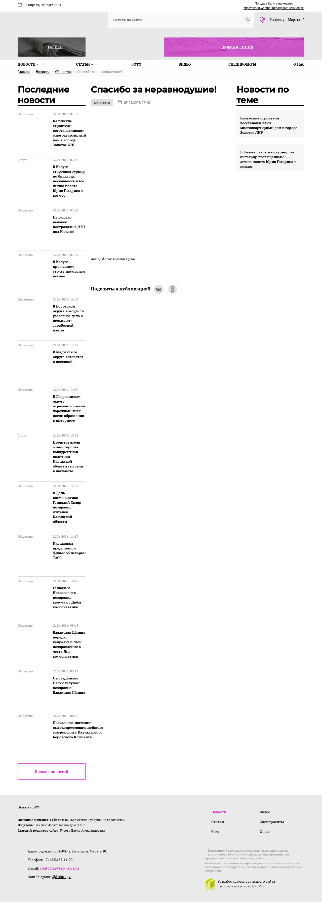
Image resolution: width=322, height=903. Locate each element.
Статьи (84, 64)
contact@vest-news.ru (57, 869)
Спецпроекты (242, 64)
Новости (28, 64)
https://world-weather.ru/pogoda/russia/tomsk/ (274, 8)
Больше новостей (51, 771)
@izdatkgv (60, 877)
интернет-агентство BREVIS (241, 886)
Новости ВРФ (28, 807)
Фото (136, 64)
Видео (185, 64)
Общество (102, 102)
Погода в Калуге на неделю (274, 3)
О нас (298, 64)
